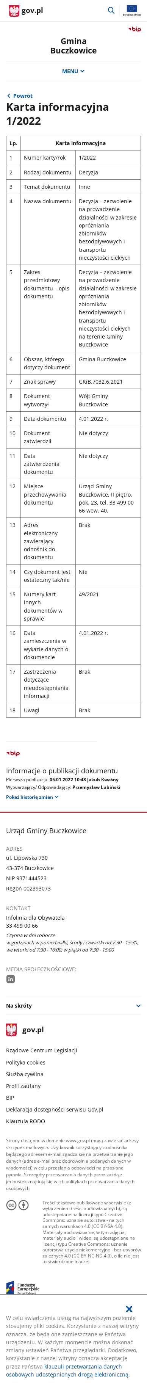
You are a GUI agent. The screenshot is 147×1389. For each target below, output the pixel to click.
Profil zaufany (23, 1086)
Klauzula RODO (25, 1121)
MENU (73, 71)
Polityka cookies (25, 1062)
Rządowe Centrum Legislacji (41, 1050)
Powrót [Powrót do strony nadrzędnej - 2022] (23, 95)
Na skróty (19, 1005)
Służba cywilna (25, 1074)
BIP (10, 1097)
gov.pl (25, 1030)
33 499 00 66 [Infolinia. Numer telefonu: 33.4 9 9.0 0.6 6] (22, 925)
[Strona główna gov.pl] (26, 11)
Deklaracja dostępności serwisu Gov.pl (54, 1109)
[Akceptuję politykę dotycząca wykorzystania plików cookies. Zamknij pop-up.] (129, 1309)
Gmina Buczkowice (73, 45)
